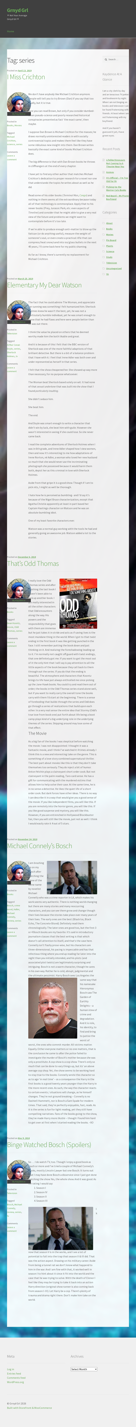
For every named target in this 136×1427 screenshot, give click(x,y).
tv (17, 356)
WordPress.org (15, 1382)
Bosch (10, 905)
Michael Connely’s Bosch (39, 845)
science (11, 144)
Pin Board (111, 240)
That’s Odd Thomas (33, 563)
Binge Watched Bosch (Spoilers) (49, 1144)
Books (10, 125)
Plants (109, 245)
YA (107, 274)
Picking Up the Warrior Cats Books (116, 188)
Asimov (110, 172)
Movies (18, 125)
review (10, 920)
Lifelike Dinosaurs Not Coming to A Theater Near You (115, 163)
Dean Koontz (13, 623)
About (109, 223)
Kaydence (20, 113)
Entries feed (14, 1373)
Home (10, 31)
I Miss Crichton (26, 76)
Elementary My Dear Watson (44, 284)
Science (110, 251)
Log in (10, 1369)
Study (109, 257)
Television (12, 333)
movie (10, 627)
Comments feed (16, 1377)
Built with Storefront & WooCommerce (29, 1407)
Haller (16, 909)
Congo (82, 195)
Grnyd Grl (17, 10)
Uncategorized (114, 268)
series (19, 144)
